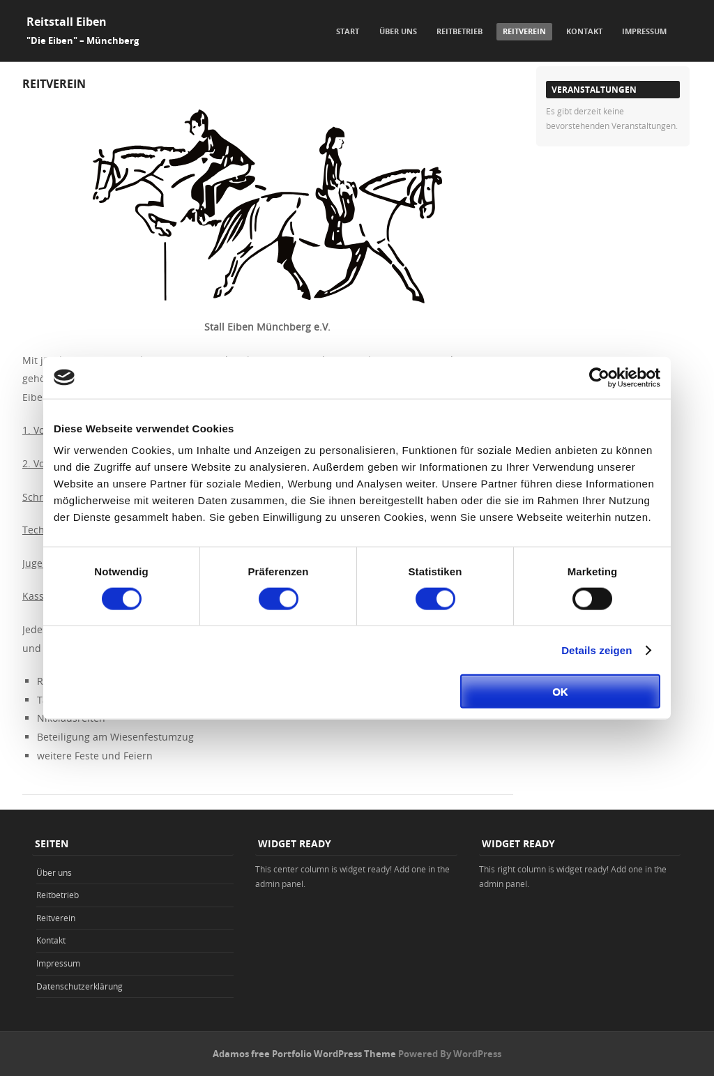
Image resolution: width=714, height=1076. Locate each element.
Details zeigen (596, 650)
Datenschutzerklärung (79, 986)
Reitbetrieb (459, 31)
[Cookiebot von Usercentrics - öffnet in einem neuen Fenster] (599, 377)
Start (347, 31)
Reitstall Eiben (66, 21)
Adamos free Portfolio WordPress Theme (304, 1053)
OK (560, 691)
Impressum (644, 31)
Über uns (398, 31)
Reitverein (524, 31)
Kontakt (584, 31)
